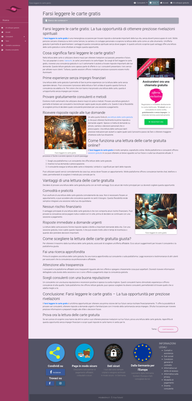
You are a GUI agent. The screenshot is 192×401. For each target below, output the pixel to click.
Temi (14, 41)
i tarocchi (68, 60)
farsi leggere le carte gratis (56, 38)
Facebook (55, 372)
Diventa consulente (11, 50)
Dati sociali (168, 356)
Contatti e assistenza (11, 45)
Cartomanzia (168, 329)
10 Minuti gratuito (145, 66)
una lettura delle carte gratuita (120, 117)
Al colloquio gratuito (11, 28)
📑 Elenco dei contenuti (56, 20)
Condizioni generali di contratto (168, 362)
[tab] (111, 21)
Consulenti (14, 37)
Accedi (6, 32)
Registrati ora (156, 122)
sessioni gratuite (95, 153)
